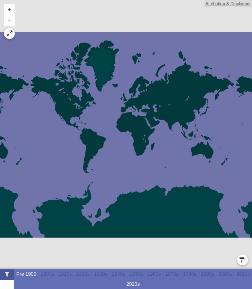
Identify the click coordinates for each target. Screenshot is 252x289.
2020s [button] (133, 284)
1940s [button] (118, 274)
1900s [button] (47, 274)
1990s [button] (207, 274)
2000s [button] (225, 274)
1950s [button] (136, 274)
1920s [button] (82, 274)
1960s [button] (154, 274)
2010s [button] (243, 274)
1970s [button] (172, 274)
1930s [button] (100, 274)
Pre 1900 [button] (26, 274)
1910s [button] (65, 274)
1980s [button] (189, 274)
